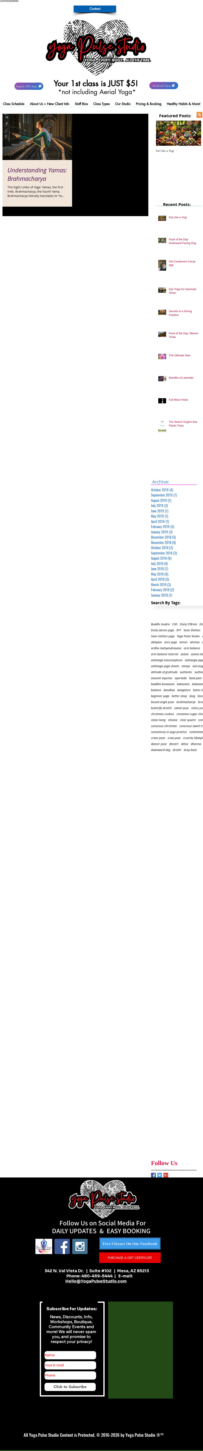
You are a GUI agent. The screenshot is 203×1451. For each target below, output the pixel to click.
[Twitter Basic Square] (159, 1175)
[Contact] (95, 9)
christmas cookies (162, 714)
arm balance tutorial (164, 654)
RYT (178, 630)
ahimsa (194, 642)
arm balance (192, 648)
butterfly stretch (161, 708)
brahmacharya (186, 702)
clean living (158, 720)
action (183, 642)
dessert (174, 744)
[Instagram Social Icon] (80, 1246)
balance (156, 690)
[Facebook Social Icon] (62, 1246)
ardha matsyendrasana (166, 648)
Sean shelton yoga (162, 636)
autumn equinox (161, 678)
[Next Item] (194, 133)
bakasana (183, 684)
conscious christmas (164, 726)
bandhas (169, 690)
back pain (195, 678)
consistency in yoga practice (169, 732)
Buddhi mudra (160, 624)
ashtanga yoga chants (165, 666)
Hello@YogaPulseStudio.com (96, 1281)
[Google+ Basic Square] (165, 1175)
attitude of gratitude (164, 672)
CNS (174, 624)
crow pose (174, 738)
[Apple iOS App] (29, 86)
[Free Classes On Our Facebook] (130, 1243)
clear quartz (188, 720)
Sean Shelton (192, 630)
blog (192, 696)
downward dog (160, 750)
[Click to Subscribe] (70, 1387)
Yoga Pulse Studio (188, 636)
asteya (186, 666)
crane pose (158, 738)
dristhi (177, 750)
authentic (186, 672)
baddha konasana (162, 684)
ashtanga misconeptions (166, 660)
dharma (196, 744)
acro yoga (170, 642)
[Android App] (163, 85)
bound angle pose (162, 702)
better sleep (179, 696)
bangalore (184, 690)
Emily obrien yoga (162, 630)
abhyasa (156, 642)
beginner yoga (160, 696)
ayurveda (181, 678)
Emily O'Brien (188, 624)
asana (184, 654)
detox (184, 744)
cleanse (173, 720)
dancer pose (159, 744)
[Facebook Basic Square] (153, 1175)
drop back (190, 750)
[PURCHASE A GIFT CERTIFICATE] (130, 1257)
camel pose (181, 708)
